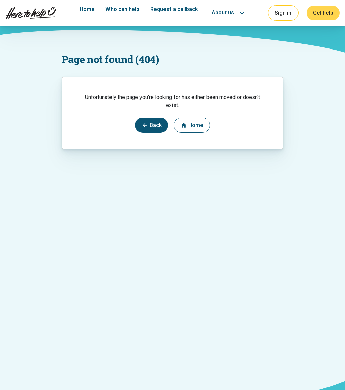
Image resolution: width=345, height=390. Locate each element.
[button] (229, 13)
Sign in (283, 13)
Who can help (122, 9)
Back (152, 125)
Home (87, 9)
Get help (323, 13)
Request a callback (174, 9)
